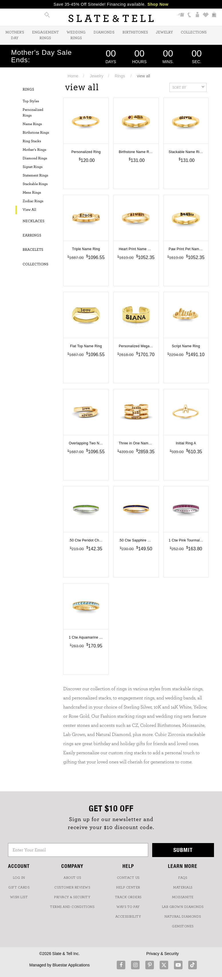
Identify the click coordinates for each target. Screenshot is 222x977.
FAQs (182, 877)
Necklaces (33, 221)
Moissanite (183, 897)
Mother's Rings (34, 150)
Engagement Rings (45, 35)
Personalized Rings (33, 112)
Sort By (188, 87)
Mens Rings (32, 192)
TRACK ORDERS (128, 897)
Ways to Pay (128, 906)
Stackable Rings (35, 184)
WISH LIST (19, 897)
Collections (194, 32)
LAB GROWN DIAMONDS (183, 906)
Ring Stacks (32, 141)
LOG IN (19, 877)
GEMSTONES (183, 926)
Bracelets (33, 250)
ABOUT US (72, 877)
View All (29, 210)
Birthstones (135, 32)
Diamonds (104, 32)
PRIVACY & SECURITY (72, 897)
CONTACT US (128, 877)
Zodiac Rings (33, 201)
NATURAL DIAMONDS (182, 916)
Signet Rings (33, 167)
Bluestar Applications (71, 965)
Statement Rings (35, 175)
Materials (183, 887)
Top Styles (31, 101)
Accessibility (128, 916)
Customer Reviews (72, 887)
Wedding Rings (76, 35)
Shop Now (158, 4)
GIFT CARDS (18, 887)
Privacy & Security (162, 953)
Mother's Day (14, 35)
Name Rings (32, 124)
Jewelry (164, 32)
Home (73, 76)
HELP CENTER (128, 887)
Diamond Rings (35, 158)
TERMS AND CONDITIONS (72, 906)
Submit (183, 849)
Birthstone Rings (36, 133)
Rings (120, 76)
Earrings (32, 235)
